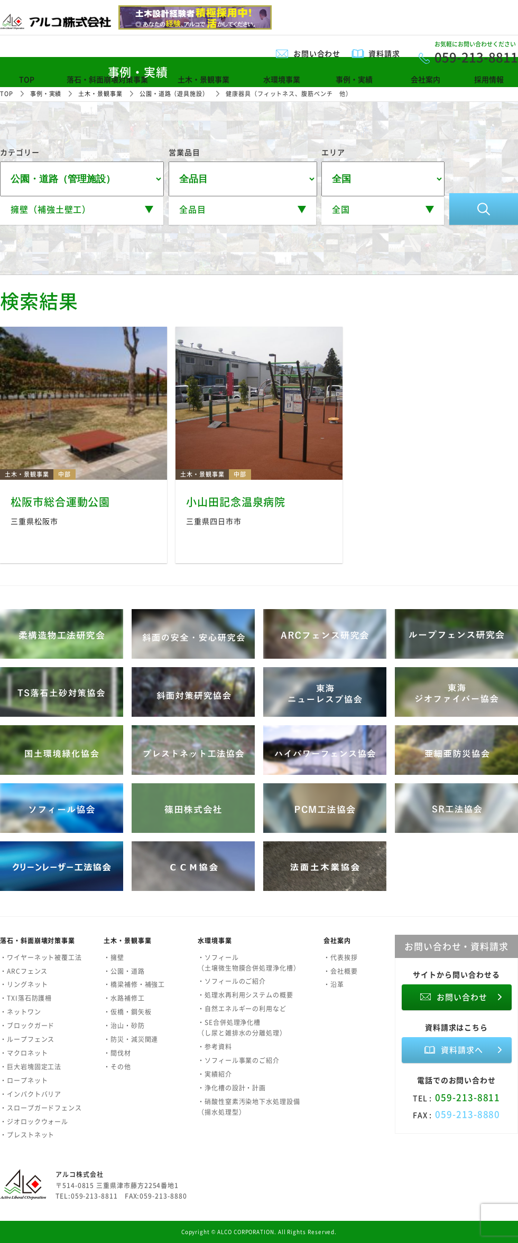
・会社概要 (340, 971)
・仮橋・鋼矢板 (127, 1012)
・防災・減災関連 (131, 1039)
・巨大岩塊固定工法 (30, 1066)
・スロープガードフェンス (41, 1108)
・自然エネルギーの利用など (242, 1008)
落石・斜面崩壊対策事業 (107, 79)
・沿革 (333, 984)
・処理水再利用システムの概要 (245, 995)
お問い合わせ (317, 53)
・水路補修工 (124, 998)
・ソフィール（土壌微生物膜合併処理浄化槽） (249, 963)
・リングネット (24, 984)
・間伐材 (117, 1053)
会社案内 (425, 79)
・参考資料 (215, 1046)
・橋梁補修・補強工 (134, 984)
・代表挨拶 (340, 957)
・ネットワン (20, 1012)
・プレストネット (27, 1135)
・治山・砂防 (124, 1025)
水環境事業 (281, 79)
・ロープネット (24, 1080)
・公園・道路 (124, 971)
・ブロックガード (27, 1025)
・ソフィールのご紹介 (232, 981)
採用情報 (489, 79)
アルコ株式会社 (79, 1174)
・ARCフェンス (24, 971)
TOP (26, 79)
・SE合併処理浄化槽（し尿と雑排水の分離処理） (242, 1028)
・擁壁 (114, 957)
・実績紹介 (215, 1074)
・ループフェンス (27, 1039)
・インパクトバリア (30, 1094)
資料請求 (384, 53)
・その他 (117, 1066)
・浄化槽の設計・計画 (232, 1088)
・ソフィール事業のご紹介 (239, 1060)
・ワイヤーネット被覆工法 (41, 957)
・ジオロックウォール (34, 1121)
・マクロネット (24, 1053)
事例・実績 (354, 79)
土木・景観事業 (203, 79)
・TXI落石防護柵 (26, 998)
